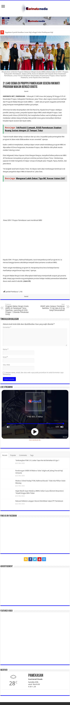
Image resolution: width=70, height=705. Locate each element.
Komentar (7, 327)
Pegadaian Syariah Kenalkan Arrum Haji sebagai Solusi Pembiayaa (27, 32)
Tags (32, 455)
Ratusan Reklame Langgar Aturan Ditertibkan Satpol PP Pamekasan (39, 501)
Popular (13, 455)
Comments (23, 455)
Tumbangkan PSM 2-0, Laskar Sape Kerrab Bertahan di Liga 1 (37, 460)
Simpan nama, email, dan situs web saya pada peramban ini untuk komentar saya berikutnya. (33, 373)
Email (5, 357)
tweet (26, 91)
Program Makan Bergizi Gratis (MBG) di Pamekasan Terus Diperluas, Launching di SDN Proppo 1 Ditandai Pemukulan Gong (18, 309)
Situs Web (6, 365)
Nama (5, 349)
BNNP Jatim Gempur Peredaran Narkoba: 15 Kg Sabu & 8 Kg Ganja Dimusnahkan (52, 307)
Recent (4, 455)
